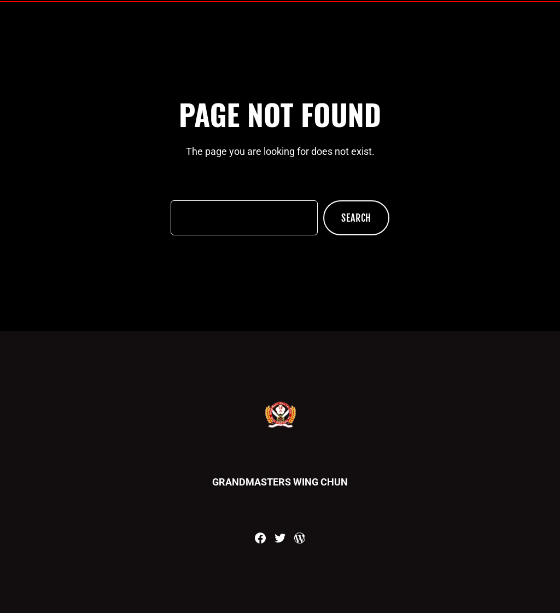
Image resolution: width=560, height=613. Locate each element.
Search (356, 218)
